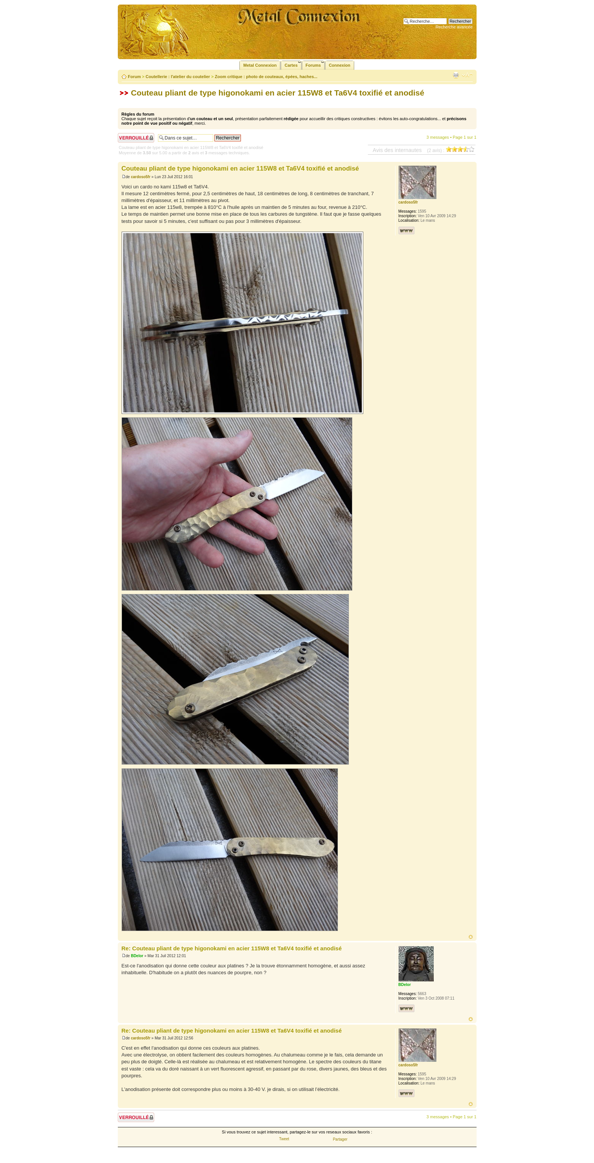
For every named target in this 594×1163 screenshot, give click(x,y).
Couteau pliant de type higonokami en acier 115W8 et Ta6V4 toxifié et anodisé (277, 92)
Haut (471, 937)
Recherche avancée (454, 27)
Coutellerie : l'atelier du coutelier (177, 76)
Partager (340, 1139)
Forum (134, 76)
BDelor (137, 956)
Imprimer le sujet (456, 75)
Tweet (284, 1139)
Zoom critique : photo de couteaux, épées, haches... (266, 76)
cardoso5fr (140, 177)
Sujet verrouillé (136, 138)
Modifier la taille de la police (467, 75)
